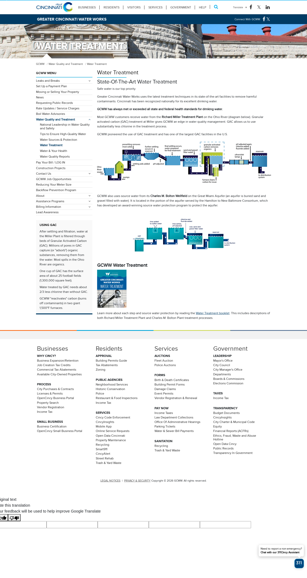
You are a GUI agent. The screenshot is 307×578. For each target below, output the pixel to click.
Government (180, 7)
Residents (111, 7)
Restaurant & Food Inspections (116, 398)
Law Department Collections (173, 417)
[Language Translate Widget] (240, 7)
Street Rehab (105, 458)
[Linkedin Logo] (268, 7)
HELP (202, 7)
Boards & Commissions (228, 379)
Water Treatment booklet (212, 313)
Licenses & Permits (50, 393)
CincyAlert (103, 454)
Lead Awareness (47, 212)
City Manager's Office (227, 369)
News (40, 97)
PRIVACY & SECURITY (137, 480)
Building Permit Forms (169, 384)
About (40, 196)
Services (155, 7)
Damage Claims (165, 389)
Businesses (87, 7)
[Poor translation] (14, 517)
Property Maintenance (111, 440)
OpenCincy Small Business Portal (59, 431)
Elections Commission (228, 383)
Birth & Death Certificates (171, 380)
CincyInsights (105, 422)
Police (100, 393)
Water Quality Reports (55, 156)
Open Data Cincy (225, 444)
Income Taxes (163, 413)
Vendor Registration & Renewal (175, 398)
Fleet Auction (163, 360)
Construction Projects (50, 168)
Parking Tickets (164, 426)
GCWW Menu (46, 73)
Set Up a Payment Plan (51, 86)
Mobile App (104, 426)
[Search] (216, 6)
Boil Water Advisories (50, 114)
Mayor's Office (223, 360)
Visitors (134, 7)
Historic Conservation (110, 389)
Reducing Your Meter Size (53, 184)
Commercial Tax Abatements (56, 369)
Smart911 (101, 449)
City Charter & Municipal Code (234, 422)
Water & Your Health (53, 151)
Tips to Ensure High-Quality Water (63, 134)
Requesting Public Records (54, 103)
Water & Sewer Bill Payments (174, 431)
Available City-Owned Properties (59, 374)
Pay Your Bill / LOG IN (50, 162)
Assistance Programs (50, 201)
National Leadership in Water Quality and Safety (65, 126)
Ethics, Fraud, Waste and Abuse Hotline (234, 437)
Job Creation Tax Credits (53, 365)
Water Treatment (51, 145)
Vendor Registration (50, 407)
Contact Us (43, 173)
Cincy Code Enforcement (113, 417)
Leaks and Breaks (48, 81)
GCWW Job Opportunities (53, 179)
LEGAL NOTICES (110, 480)
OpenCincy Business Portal (55, 398)
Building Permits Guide (111, 360)
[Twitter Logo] (259, 7)
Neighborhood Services (112, 384)
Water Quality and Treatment (55, 119)
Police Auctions (165, 365)
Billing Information (48, 207)
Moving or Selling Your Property (57, 92)
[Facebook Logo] (250, 7)
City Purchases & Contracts (55, 389)
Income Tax (44, 412)
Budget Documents (226, 413)
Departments (222, 374)
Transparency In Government (233, 453)
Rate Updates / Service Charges (57, 108)
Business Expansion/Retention (58, 360)
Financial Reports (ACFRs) (230, 431)
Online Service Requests (112, 431)
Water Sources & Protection (58, 140)
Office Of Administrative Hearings (177, 422)
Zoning (100, 369)
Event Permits (163, 393)
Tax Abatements (107, 365)
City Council (221, 365)
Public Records (223, 448)
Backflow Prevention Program (56, 190)
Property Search (48, 403)
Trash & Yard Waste (108, 463)
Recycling (102, 444)
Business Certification (52, 426)
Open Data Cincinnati (110, 435)
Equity (217, 426)
